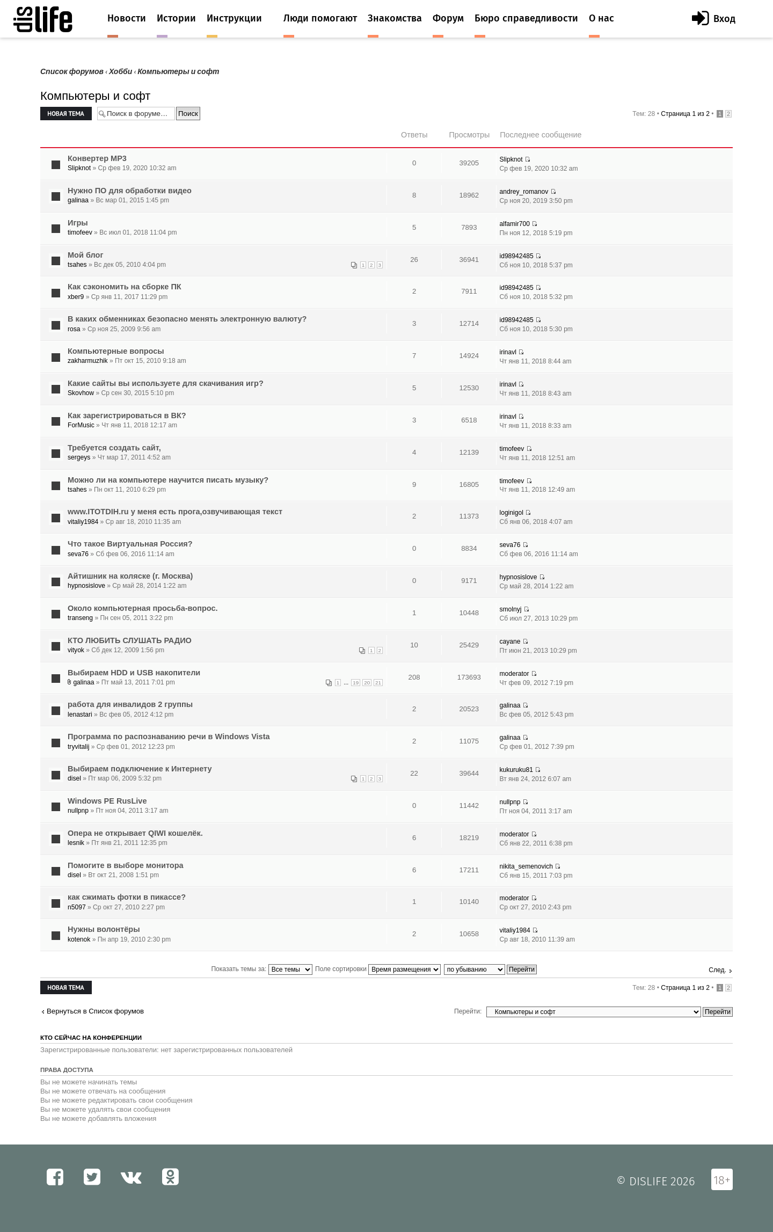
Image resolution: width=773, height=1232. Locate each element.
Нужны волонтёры (104, 929)
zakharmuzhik (88, 361)
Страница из (685, 114)
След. (717, 970)
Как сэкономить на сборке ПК (124, 286)
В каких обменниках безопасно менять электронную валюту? (187, 319)
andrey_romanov (523, 191)
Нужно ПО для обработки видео (130, 190)
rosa (74, 329)
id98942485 (516, 256)
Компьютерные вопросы (116, 351)
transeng (80, 618)
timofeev (80, 232)
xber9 (76, 297)
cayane (509, 641)
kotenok (79, 939)
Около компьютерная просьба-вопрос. (143, 608)
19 (356, 683)
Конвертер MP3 (97, 158)
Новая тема (66, 113)
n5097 (77, 907)
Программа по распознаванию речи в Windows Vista (169, 736)
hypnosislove (86, 585)
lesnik (76, 843)
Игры (78, 222)
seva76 (78, 554)
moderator (514, 673)
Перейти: (468, 1011)
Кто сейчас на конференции (91, 1037)
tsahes (77, 264)
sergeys (79, 457)
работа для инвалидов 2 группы (130, 704)
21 (378, 683)
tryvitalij (78, 746)
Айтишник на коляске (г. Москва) (130, 576)
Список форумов (72, 71)
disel (74, 778)
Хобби (120, 71)
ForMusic (81, 425)
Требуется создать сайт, (114, 447)
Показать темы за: (261, 969)
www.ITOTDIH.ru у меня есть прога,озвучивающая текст (175, 511)
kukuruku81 (516, 770)
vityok (76, 650)
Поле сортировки (378, 969)
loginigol (511, 512)
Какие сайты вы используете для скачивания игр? (166, 383)
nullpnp (78, 810)
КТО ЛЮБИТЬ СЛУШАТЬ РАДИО (130, 640)
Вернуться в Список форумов (95, 1011)
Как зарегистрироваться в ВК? (127, 415)
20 (367, 683)
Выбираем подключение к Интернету (140, 768)
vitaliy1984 (83, 522)
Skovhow (81, 393)
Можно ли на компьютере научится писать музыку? (168, 480)
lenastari (80, 714)
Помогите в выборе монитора (126, 865)
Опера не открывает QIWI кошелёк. (135, 833)
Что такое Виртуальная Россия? (130, 544)
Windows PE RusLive (107, 801)
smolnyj (510, 609)
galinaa (78, 200)
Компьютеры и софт (178, 71)
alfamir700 (514, 224)
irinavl (507, 352)
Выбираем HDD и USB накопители (134, 672)
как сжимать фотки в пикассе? (127, 897)
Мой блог (85, 255)
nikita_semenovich (526, 866)
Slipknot (79, 168)
